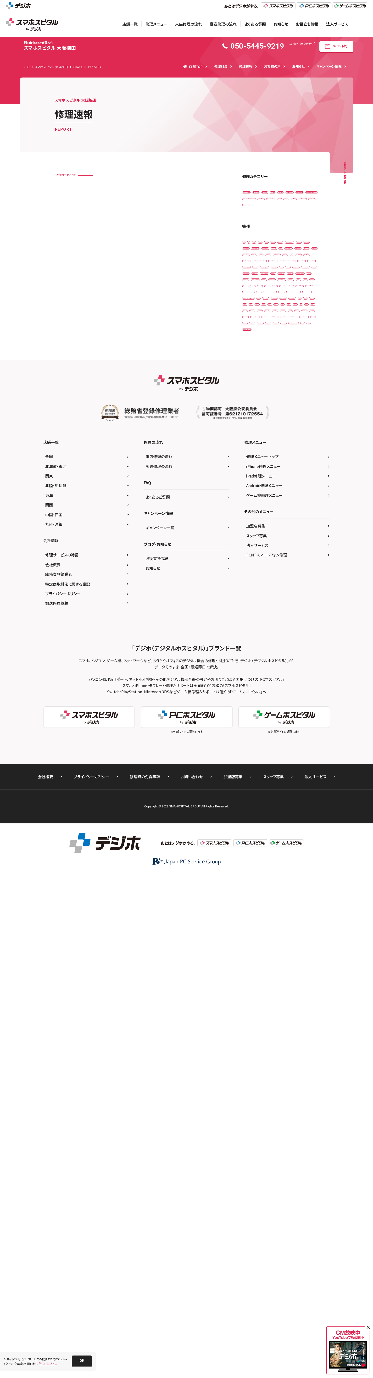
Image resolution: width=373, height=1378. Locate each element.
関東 (49, 979)
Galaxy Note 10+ (300, 374)
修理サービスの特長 (61, 1058)
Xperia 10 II (298, 731)
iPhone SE (279, 602)
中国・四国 (53, 1018)
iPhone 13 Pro (254, 533)
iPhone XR (273, 622)
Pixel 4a (250, 702)
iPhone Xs (295, 622)
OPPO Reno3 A (255, 682)
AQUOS (250, 334)
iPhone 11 (297, 483)
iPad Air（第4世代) (288, 443)
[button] (82, 1361)
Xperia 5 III (274, 751)
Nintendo (251, 642)
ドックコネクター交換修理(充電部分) (267, 244)
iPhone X (251, 622)
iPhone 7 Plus (275, 592)
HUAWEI (250, 404)
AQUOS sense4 (279, 354)
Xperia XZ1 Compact (282, 771)
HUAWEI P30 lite (301, 404)
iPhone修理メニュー (263, 969)
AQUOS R (270, 334)
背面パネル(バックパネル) (260, 283)
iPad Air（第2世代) (285, 434)
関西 (49, 1008)
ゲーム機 (288, 821)
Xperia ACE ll (253, 761)
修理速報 (245, 66)
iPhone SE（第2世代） (258, 612)
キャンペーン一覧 (160, 1031)
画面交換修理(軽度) (257, 273)
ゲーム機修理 (281, 204)
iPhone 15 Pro (254, 563)
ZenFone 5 (252, 801)
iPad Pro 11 (253, 473)
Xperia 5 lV (297, 751)
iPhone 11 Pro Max (285, 493)
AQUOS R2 (292, 334)
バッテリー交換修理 (257, 253)
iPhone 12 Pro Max (285, 513)
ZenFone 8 (275, 811)
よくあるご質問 (158, 1000)
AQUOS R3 (288, 344)
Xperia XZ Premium (283, 761)
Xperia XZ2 (252, 781)
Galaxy (275, 374)
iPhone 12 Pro (254, 513)
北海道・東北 (55, 969)
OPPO (298, 662)
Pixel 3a (289, 692)
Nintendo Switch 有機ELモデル (264, 662)
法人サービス (337, 24)
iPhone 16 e (253, 573)
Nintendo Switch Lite (258, 652)
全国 (49, 960)
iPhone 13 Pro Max (285, 533)
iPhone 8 (299, 592)
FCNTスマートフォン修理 (266, 1058)
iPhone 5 (298, 573)
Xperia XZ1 (252, 771)
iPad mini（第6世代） (292, 463)
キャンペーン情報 (329, 66)
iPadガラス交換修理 (257, 194)
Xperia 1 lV (275, 731)
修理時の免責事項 (145, 1280)
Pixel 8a (287, 712)
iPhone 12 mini (278, 503)
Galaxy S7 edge (279, 394)
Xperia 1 (268, 721)
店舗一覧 (130, 24)
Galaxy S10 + (281, 384)
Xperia (249, 721)
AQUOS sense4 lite (257, 364)
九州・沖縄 (53, 1027)
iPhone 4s (276, 573)
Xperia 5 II (251, 751)
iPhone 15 (286, 553)
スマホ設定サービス (284, 214)
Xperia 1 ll (289, 721)
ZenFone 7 (252, 811)
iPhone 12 (252, 503)
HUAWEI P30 (273, 404)
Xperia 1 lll (252, 731)
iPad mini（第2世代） (258, 453)
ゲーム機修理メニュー (264, 998)
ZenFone (307, 791)
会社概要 (53, 1068)
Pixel (306, 682)
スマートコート (254, 214)
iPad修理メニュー (261, 979)
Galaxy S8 (305, 394)
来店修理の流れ (188, 24)
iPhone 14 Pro (277, 543)
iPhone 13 (252, 523)
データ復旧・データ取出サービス (265, 234)
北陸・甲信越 (55, 989)
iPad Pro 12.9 (254, 483)
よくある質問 (255, 24)
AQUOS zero (253, 374)
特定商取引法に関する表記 (67, 1087)
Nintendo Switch (277, 642)
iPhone (277, 483)
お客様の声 (272, 66)
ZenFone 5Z (276, 801)
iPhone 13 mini (278, 523)
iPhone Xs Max (254, 632)
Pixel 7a (268, 712)
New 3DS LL (301, 632)
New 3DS (279, 632)
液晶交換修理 (300, 263)
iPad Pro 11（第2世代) (284, 473)
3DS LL (278, 324)
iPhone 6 (251, 582)
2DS (248, 324)
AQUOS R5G (253, 354)
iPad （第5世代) (294, 414)
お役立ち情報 (307, 24)
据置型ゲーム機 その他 (259, 831)
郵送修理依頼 (56, 1106)
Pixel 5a (270, 702)
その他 (307, 821)
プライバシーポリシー (63, 1097)
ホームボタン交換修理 (292, 253)
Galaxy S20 (252, 394)
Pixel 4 (308, 692)
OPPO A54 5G (254, 672)
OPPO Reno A (282, 672)
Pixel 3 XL (269, 692)
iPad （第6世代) (255, 424)
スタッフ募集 (256, 1039)
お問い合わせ (192, 1280)
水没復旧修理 (274, 263)
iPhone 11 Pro (254, 493)
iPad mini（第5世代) (257, 463)
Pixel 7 (249, 712)
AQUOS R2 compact (258, 344)
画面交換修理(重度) (291, 273)
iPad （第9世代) (255, 434)
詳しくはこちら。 (48, 1363)
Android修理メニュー (264, 989)
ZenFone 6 (300, 801)
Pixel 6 (288, 702)
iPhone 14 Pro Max (257, 553)
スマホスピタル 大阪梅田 (50, 46)
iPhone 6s (299, 582)
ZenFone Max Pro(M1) (259, 821)
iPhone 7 (251, 592)
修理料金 (221, 66)
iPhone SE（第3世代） (294, 612)
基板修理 (251, 263)
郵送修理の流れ (223, 24)
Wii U (305, 712)
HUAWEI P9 (252, 414)
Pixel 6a (307, 702)
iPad (272, 414)
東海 (49, 998)
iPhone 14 (252, 543)
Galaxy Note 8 (254, 384)
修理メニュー (156, 24)
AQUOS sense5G (288, 364)
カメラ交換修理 (254, 204)
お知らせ (281, 24)
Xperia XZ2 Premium (258, 791)
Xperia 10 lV (277, 741)
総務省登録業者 (58, 1077)
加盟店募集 (255, 1029)
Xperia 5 (299, 741)
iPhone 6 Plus (275, 582)
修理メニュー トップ (262, 960)
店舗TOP (193, 66)
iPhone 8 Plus (254, 602)
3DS (262, 324)
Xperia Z (286, 791)
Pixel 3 (249, 692)
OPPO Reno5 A (284, 682)
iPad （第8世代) (283, 424)
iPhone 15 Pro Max (285, 563)
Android (297, 324)
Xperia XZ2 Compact (282, 781)
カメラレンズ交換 (289, 194)
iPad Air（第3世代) (256, 443)
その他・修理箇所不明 (258, 224)
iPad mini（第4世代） (293, 453)
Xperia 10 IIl (253, 741)
